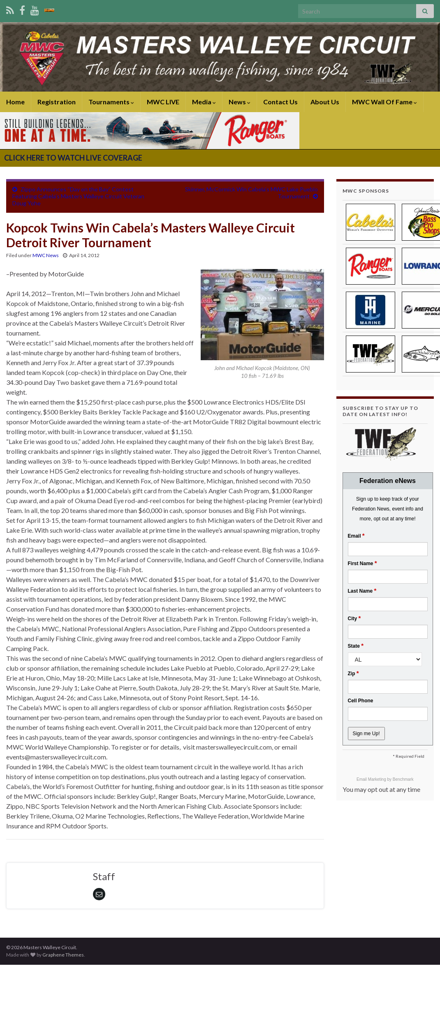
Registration (56, 102)
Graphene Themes (63, 955)
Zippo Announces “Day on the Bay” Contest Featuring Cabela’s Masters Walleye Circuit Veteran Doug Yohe (78, 196)
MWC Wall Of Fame (384, 102)
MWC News (45, 255)
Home (15, 102)
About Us (324, 102)
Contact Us (280, 102)
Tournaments (111, 102)
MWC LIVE (163, 102)
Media (204, 102)
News (239, 102)
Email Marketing (372, 779)
